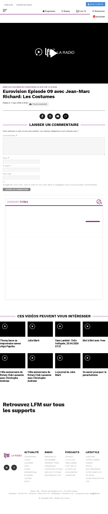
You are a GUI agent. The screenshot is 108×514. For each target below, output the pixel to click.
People (89, 469)
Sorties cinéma (93, 463)
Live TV (81, 11)
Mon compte (96, 4)
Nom (6, 161)
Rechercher (98, 11)
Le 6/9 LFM (70, 463)
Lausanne (28, 466)
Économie (28, 479)
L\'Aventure (70, 479)
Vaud (26, 469)
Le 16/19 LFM (70, 472)
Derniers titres (52, 466)
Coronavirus (30, 460)
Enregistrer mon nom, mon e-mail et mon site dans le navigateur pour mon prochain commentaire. (50, 188)
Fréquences (50, 469)
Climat (27, 463)
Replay (65, 11)
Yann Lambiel (71, 466)
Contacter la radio (54, 472)
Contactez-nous (24, 5)
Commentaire (10, 135)
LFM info (69, 460)
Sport (27, 485)
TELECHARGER (38, 104)
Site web (7, 177)
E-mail (7, 169)
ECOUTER (99, 16)
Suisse (27, 472)
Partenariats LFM (53, 479)
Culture (28, 482)
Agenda (89, 466)
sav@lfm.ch (94, 497)
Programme (49, 11)
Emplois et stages (53, 476)
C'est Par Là (70, 469)
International (30, 476)
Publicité (8, 5)
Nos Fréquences (93, 472)
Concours (90, 460)
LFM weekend (71, 476)
